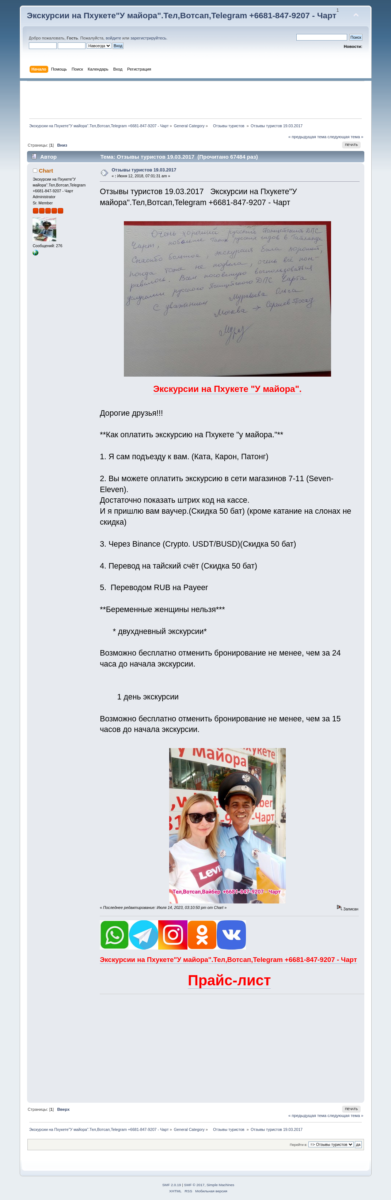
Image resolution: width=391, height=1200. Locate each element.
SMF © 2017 (194, 1185)
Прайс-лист (229, 980)
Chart (46, 170)
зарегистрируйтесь (148, 38)
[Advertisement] (195, 99)
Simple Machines (220, 1185)
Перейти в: (298, 1145)
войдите (113, 38)
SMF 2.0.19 (171, 1185)
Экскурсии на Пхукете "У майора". (227, 389)
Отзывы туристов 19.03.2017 (143, 170)
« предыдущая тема (307, 137)
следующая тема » (345, 137)
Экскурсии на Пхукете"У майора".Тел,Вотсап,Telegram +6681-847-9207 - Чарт (182, 15)
